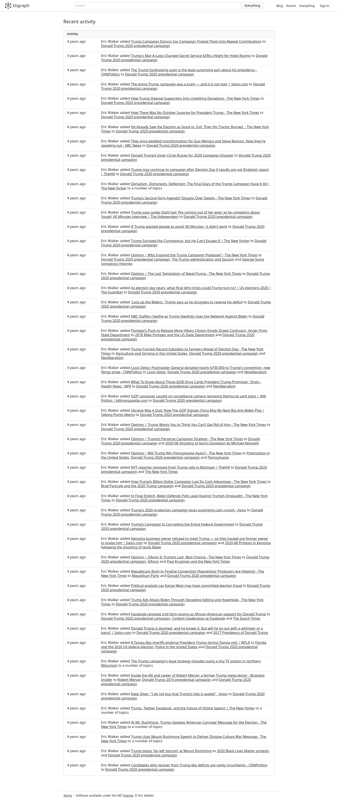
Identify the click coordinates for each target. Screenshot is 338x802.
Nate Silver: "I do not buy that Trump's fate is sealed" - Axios (179, 694)
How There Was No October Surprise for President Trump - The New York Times (195, 112)
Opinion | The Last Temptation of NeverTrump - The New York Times (186, 273)
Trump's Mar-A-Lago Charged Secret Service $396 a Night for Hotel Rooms (191, 55)
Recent (291, 6)
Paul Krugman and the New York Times (198, 561)
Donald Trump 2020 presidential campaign (135, 45)
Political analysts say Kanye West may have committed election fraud (186, 585)
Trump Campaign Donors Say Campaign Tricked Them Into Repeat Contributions (196, 41)
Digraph (17, 5)
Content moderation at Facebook (198, 618)
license (128, 795)
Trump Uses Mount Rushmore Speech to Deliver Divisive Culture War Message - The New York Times (183, 738)
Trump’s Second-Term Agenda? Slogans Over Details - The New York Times (190, 198)
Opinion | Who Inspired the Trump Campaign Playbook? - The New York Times (194, 255)
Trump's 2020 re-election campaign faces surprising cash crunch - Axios (188, 510)
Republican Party (145, 575)
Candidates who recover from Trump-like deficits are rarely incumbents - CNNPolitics (199, 765)
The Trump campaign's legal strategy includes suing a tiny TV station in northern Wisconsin (181, 663)
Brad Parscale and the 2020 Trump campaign (137, 486)
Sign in (324, 6)
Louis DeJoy (156, 372)
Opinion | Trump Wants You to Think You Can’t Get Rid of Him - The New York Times (198, 424)
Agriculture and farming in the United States (151, 353)
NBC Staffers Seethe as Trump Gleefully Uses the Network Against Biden (189, 316)
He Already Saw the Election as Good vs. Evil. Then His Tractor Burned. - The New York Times (185, 129)
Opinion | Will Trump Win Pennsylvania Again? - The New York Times (186, 453)
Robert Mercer (128, 679)
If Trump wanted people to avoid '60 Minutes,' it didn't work (179, 226)
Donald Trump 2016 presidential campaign (176, 679)
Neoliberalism (112, 357)
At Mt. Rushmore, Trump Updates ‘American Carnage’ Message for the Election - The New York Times (184, 724)
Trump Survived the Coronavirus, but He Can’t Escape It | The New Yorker (190, 240)
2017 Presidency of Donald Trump (240, 632)
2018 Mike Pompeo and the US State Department (175, 334)
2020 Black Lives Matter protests (243, 750)
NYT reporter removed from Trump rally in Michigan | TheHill (180, 467)
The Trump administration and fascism (203, 259)
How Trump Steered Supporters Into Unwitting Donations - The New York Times (195, 98)
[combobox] (158, 5)
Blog (280, 6)
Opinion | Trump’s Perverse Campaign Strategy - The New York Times (187, 438)
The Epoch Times (246, 618)
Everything (307, 6)
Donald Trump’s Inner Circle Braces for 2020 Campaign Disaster (182, 155)
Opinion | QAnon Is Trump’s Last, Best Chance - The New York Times (186, 557)
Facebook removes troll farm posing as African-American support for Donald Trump (198, 614)
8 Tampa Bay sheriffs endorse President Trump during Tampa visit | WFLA (190, 642)
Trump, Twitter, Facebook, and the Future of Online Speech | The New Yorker (193, 708)
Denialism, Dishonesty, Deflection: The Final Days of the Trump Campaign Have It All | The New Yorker (185, 186)
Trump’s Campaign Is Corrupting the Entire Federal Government (182, 524)
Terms (67, 795)
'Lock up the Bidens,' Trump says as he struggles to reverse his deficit (187, 302)
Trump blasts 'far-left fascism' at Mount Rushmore (171, 750)
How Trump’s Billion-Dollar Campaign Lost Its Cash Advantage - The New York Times (198, 481)
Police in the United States (176, 646)
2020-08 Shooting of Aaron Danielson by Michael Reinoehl (212, 443)
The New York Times (161, 471)
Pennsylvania (218, 457)
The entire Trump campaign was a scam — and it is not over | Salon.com (189, 84)
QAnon (153, 561)
